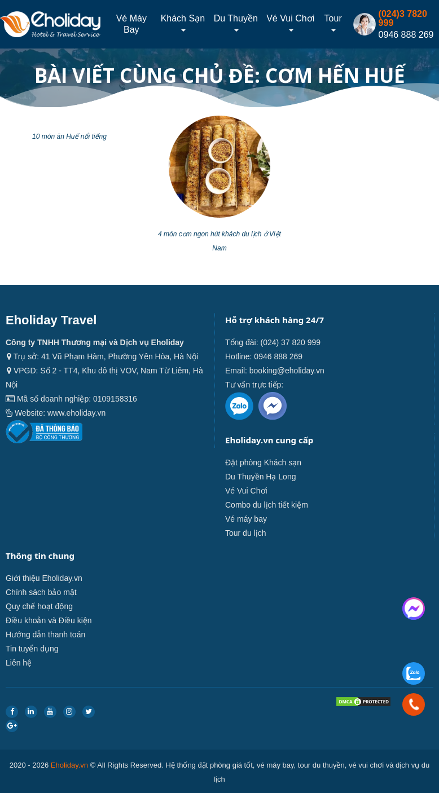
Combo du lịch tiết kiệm (266, 504)
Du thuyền (236, 23)
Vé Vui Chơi (290, 23)
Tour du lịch (245, 533)
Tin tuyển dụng (32, 648)
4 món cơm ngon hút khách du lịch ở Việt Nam (219, 241)
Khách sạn (183, 23)
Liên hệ (19, 662)
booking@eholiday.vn (286, 370)
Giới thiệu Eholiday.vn (44, 578)
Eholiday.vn (69, 765)
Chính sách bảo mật (41, 592)
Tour (333, 23)
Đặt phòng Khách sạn (263, 462)
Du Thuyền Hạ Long (260, 476)
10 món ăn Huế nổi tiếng (69, 136)
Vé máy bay (131, 24)
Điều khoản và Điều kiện (49, 620)
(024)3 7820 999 (403, 18)
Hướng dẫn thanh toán (45, 634)
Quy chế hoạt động (39, 606)
